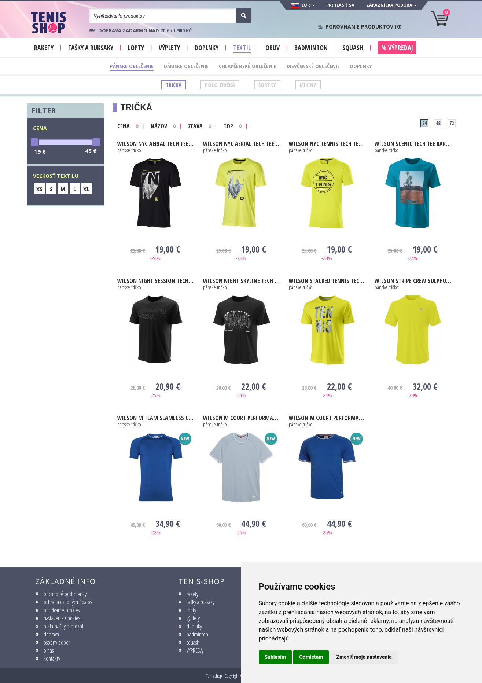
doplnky (194, 626)
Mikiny (307, 84)
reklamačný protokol (63, 626)
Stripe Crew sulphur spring (413, 281)
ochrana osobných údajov (68, 602)
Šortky (267, 84)
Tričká (173, 84)
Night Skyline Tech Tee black (241, 281)
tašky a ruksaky (200, 602)
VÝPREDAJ (195, 650)
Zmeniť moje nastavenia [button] (363, 657)
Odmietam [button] (311, 657)
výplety (193, 618)
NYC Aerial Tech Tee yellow (241, 144)
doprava (51, 634)
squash (193, 642)
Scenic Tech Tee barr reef (413, 144)
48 (438, 123)
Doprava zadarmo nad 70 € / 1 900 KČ (145, 30)
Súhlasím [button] (275, 657)
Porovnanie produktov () (363, 27)
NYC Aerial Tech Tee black (155, 144)
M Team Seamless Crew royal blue (155, 418)
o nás (49, 650)
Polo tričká (220, 84)
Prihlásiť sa (340, 5)
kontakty (52, 658)
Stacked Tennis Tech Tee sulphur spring (327, 281)
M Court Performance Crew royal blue (327, 418)
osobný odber (57, 642)
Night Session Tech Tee (155, 281)
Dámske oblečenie (186, 66)
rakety (192, 594)
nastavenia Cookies (62, 618)
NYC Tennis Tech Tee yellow (327, 144)
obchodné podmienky (65, 594)
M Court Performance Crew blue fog (241, 418)
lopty (191, 610)
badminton (197, 634)
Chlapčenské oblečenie (247, 66)
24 (424, 123)
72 (451, 123)
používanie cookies (62, 610)
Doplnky (361, 66)
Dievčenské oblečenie (313, 66)
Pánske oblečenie (132, 66)
